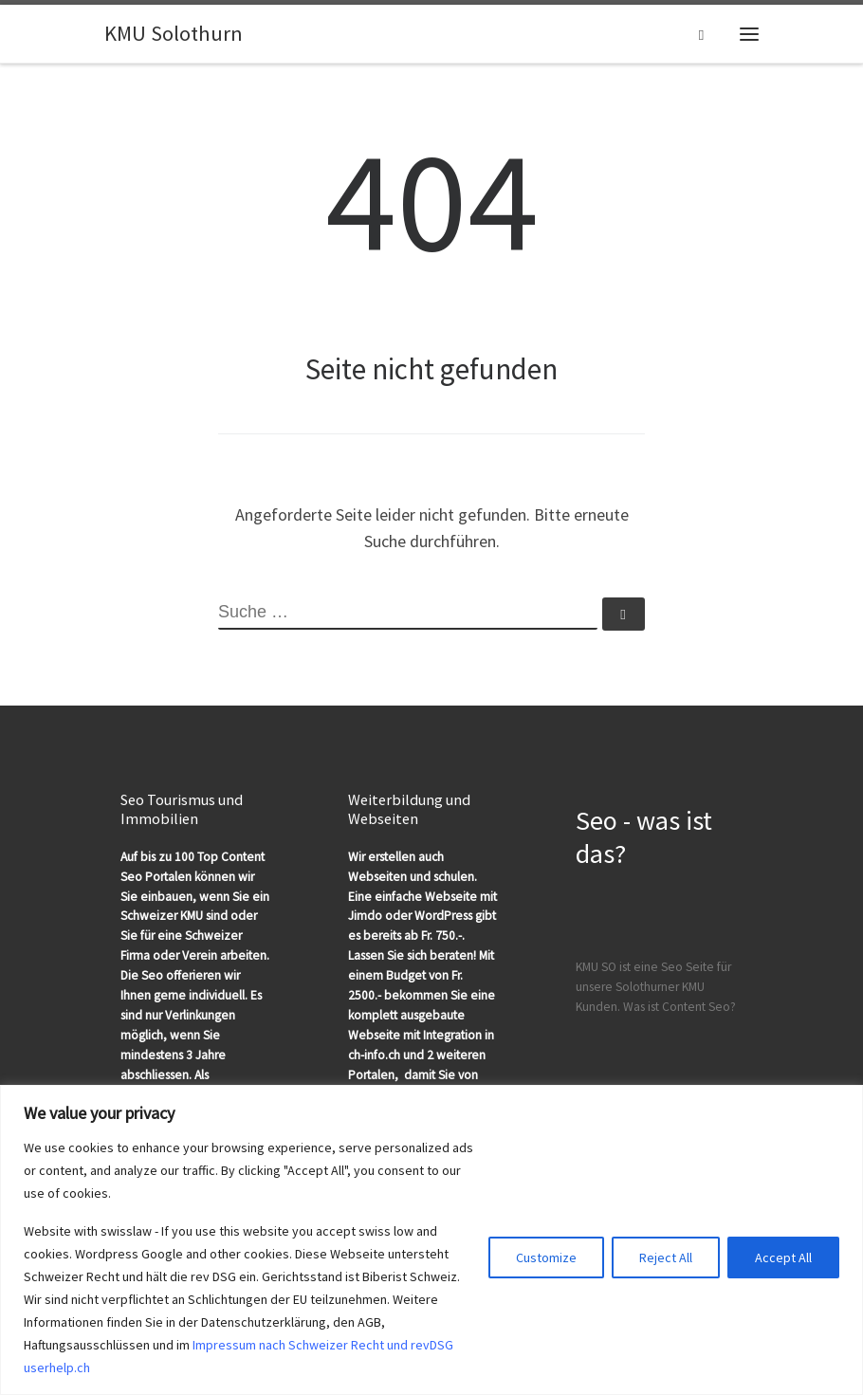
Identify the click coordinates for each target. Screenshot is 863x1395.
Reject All (665, 1257)
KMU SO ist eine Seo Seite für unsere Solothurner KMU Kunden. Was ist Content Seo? (656, 987)
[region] (431, 1240)
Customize (546, 1257)
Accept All (783, 1257)
